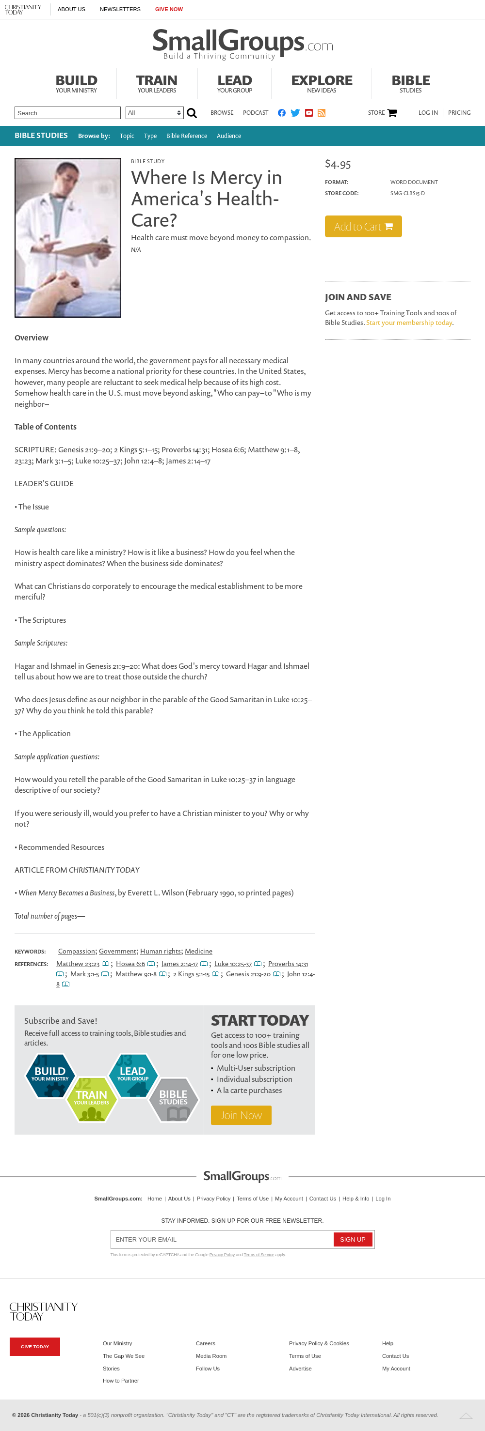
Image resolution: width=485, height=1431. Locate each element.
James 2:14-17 (180, 963)
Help (387, 1343)
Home (154, 1198)
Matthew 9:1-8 (136, 973)
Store (376, 113)
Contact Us (322, 1198)
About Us (71, 9)
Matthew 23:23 (77, 963)
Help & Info (355, 1198)
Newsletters (120, 9)
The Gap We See (124, 1356)
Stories (111, 1368)
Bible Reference (186, 136)
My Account (289, 1198)
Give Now (169, 9)
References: (31, 964)
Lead (234, 82)
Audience (229, 136)
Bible (410, 82)
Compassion (76, 950)
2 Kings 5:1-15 (191, 973)
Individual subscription (254, 1079)
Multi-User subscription (256, 1067)
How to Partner (121, 1381)
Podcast (255, 112)
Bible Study (147, 161)
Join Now (241, 1115)
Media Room (211, 1356)
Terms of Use (253, 1198)
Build (76, 82)
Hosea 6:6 (130, 963)
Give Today (35, 1346)
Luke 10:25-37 (233, 963)
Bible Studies (41, 135)
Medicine (198, 950)
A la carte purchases (249, 1090)
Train (157, 82)
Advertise (300, 1368)
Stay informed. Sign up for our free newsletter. (242, 1220)
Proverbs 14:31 (288, 963)
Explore (321, 82)
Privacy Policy (214, 1198)
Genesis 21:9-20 (248, 973)
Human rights (160, 950)
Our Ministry (117, 1343)
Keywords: (30, 951)
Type (150, 136)
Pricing (459, 112)
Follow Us (208, 1368)
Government (117, 950)
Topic (127, 136)
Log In (428, 112)
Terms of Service (259, 1254)
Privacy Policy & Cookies (319, 1343)
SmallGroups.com (118, 1198)
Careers (205, 1343)
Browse (221, 112)
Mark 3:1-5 (84, 973)
